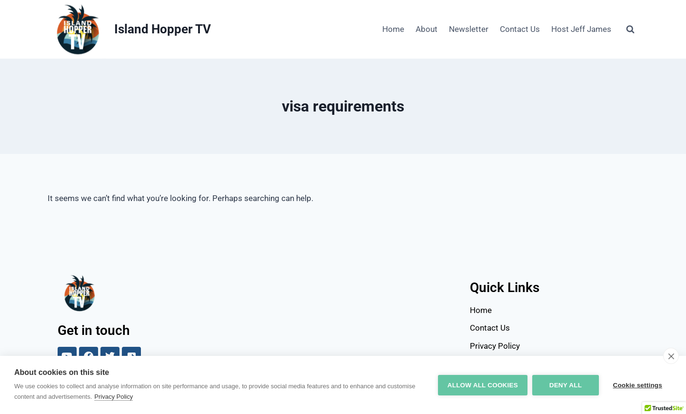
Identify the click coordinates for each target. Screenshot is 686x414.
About (426, 29)
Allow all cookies (482, 385)
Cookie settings (637, 385)
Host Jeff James (581, 29)
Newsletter (468, 29)
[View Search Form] (630, 29)
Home (393, 29)
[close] (671, 356)
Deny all (565, 385)
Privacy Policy (113, 396)
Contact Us (520, 29)
